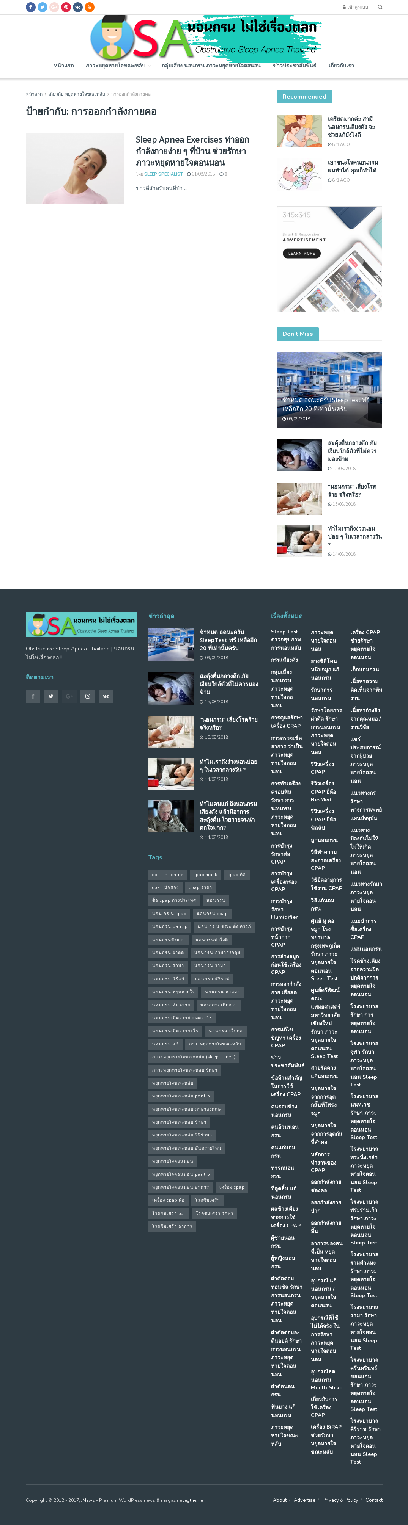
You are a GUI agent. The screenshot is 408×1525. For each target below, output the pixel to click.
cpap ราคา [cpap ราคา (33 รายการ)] (200, 887)
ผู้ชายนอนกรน (283, 1242)
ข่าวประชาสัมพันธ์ (295, 65)
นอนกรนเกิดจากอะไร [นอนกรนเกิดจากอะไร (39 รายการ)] (175, 1031)
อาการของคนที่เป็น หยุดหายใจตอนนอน (327, 1256)
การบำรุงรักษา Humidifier (284, 909)
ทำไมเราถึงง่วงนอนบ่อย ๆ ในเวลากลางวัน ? (355, 536)
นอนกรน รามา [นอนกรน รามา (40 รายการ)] (210, 966)
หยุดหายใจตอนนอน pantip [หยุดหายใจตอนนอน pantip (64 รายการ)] (181, 1174)
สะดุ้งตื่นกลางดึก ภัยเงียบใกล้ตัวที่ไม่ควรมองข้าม (352, 450)
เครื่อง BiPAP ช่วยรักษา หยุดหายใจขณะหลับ (326, 1439)
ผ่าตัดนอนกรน (283, 1390)
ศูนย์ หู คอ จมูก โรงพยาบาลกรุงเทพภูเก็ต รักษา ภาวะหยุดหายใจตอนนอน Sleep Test (325, 949)
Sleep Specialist (163, 174)
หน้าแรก (64, 65)
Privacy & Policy (340, 1500)
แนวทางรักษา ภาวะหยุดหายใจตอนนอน (366, 897)
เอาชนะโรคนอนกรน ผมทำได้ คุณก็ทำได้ (353, 166)
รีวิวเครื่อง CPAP (322, 768)
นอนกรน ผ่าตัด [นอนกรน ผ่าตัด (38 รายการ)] (168, 953)
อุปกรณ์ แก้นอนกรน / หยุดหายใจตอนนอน (323, 1293)
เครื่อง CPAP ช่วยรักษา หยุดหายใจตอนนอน (365, 645)
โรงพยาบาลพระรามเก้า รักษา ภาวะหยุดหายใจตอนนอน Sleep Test (364, 1222)
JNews (88, 1500)
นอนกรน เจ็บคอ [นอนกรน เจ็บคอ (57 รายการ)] (226, 1031)
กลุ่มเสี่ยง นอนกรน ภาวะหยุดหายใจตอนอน (211, 65)
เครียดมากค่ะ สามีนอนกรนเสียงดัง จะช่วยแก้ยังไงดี (351, 126)
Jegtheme (193, 1500)
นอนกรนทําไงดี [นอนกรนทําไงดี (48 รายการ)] (211, 940)
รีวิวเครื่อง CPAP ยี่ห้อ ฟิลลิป (323, 820)
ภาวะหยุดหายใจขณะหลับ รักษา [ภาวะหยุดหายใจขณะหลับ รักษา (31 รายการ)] (184, 1070)
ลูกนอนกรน (324, 840)
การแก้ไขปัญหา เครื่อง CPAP (286, 1037)
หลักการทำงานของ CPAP (323, 1162)
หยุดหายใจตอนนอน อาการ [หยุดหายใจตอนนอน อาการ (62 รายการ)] (180, 1187)
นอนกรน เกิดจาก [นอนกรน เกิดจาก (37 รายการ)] (218, 1005)
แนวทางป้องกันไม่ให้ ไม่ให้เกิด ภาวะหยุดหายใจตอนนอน (364, 851)
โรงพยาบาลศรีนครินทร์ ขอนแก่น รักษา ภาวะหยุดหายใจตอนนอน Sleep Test (364, 1384)
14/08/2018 (342, 554)
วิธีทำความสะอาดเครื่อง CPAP (326, 860)
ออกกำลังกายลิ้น (326, 1227)
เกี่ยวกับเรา (341, 65)
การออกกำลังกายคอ (131, 94)
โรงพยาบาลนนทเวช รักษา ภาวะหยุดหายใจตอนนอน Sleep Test (364, 1117)
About (280, 1500)
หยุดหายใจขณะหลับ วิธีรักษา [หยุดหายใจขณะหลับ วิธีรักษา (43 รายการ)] (182, 1135)
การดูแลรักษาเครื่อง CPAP (287, 722)
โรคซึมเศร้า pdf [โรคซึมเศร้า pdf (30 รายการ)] (169, 1213)
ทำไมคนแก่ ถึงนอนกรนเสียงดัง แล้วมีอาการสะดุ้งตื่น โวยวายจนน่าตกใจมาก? (228, 815)
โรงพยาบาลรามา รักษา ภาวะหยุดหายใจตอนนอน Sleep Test (364, 1328)
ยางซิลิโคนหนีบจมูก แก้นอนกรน (325, 670)
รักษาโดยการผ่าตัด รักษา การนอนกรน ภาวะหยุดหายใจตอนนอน (326, 731)
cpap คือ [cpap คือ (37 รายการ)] (237, 875)
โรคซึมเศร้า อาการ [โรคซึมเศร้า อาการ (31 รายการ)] (172, 1226)
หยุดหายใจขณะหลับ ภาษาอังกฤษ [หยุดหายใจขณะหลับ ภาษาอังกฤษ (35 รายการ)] (186, 1109)
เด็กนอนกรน (364, 669)
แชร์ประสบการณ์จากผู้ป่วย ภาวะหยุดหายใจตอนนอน (365, 760)
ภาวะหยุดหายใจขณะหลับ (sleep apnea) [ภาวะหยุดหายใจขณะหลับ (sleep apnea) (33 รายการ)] (194, 1057)
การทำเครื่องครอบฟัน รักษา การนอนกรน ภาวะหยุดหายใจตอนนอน (286, 808)
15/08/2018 (342, 469)
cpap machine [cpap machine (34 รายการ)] (167, 875)
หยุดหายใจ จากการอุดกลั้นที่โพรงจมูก (324, 1101)
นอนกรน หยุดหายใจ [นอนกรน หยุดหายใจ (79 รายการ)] (173, 992)
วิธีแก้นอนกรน (322, 904)
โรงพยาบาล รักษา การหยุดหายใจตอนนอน (364, 1019)
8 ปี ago (339, 144)
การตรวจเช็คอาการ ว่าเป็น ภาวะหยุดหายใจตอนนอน (287, 755)
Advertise (304, 1500)
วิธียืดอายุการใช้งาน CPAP (326, 884)
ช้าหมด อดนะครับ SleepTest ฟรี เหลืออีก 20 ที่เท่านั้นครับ (325, 404)
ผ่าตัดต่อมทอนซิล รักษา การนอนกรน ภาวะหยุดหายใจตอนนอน (286, 1299)
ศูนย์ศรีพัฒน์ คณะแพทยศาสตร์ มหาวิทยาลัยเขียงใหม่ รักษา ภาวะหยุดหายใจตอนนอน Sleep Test (325, 1023)
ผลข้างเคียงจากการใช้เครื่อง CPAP (286, 1217)
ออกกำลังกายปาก (326, 1207)
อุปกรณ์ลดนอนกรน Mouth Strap (327, 1379)
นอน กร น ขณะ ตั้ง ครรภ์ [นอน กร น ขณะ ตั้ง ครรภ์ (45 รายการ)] (224, 926)
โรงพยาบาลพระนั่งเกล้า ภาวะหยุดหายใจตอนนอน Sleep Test (364, 1170)
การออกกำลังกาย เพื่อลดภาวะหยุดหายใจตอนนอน (286, 1001)
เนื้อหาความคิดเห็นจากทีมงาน (366, 690)
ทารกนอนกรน (282, 1172)
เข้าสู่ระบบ (355, 7)
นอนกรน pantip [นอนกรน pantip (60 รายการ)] (169, 926)
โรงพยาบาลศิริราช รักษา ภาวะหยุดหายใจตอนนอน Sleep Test (365, 1441)
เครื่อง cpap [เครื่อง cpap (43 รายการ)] (231, 1187)
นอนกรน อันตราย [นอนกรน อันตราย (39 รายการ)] (171, 1005)
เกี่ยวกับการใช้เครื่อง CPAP (324, 1407)
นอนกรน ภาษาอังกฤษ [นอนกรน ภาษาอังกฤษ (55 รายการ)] (217, 953)
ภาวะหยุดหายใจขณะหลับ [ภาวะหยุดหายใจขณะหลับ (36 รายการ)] (215, 1044)
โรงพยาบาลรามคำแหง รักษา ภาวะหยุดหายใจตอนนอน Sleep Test (364, 1275)
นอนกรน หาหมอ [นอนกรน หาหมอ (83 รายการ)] (222, 992)
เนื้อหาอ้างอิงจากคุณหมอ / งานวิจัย (365, 719)
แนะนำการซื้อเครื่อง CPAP (363, 929)
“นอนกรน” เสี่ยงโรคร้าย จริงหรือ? (352, 490)
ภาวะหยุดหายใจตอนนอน (323, 641)
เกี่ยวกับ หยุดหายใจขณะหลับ (77, 94)
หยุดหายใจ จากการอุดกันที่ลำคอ (326, 1134)
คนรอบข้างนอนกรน (284, 1111)
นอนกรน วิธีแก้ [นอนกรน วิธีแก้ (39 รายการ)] (168, 979)
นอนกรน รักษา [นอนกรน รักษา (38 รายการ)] (168, 966)
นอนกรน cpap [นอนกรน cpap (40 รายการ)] (212, 914)
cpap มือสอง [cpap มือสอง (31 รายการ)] (165, 887)
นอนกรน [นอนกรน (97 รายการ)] (215, 900)
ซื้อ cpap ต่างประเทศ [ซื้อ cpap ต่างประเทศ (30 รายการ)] (174, 900)
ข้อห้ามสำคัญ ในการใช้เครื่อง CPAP (286, 1086)
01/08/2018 (201, 174)
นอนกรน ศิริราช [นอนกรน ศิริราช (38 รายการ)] (212, 979)
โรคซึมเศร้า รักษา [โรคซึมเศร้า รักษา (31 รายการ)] (214, 1213)
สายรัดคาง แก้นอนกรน (324, 1072)
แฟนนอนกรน (366, 949)
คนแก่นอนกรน (283, 1152)
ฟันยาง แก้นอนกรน (283, 1411)
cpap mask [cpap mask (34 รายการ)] (205, 875)
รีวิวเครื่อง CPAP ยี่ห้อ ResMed (323, 791)
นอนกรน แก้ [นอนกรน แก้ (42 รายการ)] (165, 1044)
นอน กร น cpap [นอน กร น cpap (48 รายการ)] (169, 914)
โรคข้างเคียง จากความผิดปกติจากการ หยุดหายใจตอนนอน (365, 978)
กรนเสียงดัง (284, 660)
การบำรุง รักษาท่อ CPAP (281, 853)
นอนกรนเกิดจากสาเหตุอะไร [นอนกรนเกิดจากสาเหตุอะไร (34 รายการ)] (182, 1018)
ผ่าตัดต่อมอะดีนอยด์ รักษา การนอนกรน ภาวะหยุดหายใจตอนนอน (286, 1353)
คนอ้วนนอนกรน (285, 1131)
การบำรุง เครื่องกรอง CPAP (284, 881)
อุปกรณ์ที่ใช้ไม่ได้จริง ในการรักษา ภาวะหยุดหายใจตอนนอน (325, 1338)
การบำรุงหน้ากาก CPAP (281, 936)
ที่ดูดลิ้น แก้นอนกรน (283, 1193)
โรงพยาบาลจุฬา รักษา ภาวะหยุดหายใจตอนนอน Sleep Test (364, 1064)
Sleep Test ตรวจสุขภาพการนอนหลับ (286, 640)
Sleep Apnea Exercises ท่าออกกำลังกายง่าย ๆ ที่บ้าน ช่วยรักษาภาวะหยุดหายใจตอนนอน (192, 150)
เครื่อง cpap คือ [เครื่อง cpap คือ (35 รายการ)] (168, 1200)
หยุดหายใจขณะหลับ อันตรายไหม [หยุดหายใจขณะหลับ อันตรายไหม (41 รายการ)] (186, 1148)
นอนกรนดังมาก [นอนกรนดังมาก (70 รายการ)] (168, 940)
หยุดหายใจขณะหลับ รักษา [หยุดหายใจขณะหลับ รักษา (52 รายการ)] (179, 1122)
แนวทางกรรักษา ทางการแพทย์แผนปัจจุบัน (366, 806)
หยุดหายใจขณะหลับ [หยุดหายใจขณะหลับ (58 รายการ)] (173, 1083)
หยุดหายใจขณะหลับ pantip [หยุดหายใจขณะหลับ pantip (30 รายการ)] (181, 1096)
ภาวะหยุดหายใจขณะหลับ (115, 65)
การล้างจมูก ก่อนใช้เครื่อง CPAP (286, 964)
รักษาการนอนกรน (321, 694)
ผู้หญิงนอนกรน (283, 1262)
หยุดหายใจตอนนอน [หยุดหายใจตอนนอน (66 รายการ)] (173, 1161)
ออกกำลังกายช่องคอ (326, 1186)
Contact (374, 1500)
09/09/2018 (296, 419)
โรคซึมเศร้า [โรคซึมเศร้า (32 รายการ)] (207, 1200)
